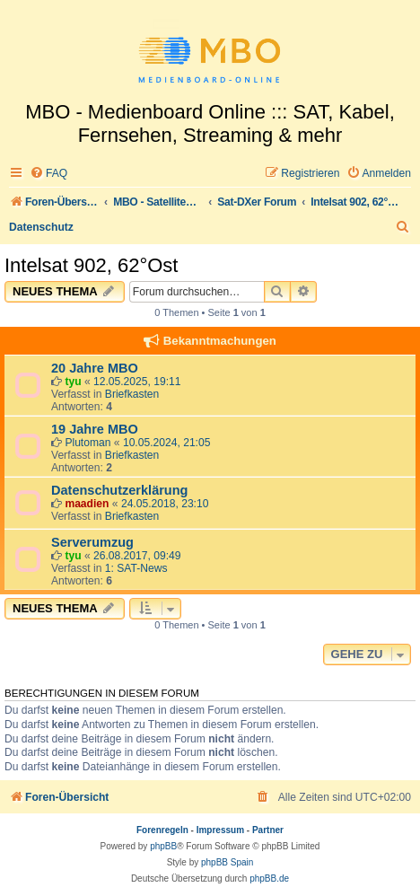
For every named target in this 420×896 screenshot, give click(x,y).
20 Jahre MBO (94, 368)
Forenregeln (162, 830)
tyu (73, 381)
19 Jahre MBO (94, 429)
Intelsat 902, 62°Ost (91, 265)
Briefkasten (132, 394)
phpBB (163, 846)
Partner (268, 830)
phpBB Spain (227, 862)
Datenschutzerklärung (119, 490)
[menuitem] (48, 174)
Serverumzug (92, 542)
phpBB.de (269, 878)
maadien (87, 503)
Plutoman (87, 442)
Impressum (220, 830)
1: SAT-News (136, 568)
